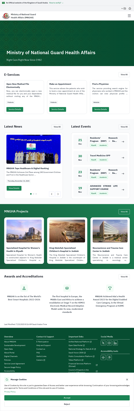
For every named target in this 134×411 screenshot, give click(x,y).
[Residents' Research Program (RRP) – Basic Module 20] (122, 173)
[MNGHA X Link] (103, 342)
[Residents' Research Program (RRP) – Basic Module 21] (122, 141)
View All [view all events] (124, 126)
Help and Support (43, 345)
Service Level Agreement (14, 363)
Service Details (15, 109)
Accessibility (9, 371)
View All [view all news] (57, 126)
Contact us (40, 349)
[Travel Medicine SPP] (122, 157)
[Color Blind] (103, 357)
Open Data (8, 349)
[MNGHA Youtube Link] (109, 342)
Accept (67, 397)
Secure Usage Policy (12, 367)
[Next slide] (58, 194)
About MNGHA (10, 341)
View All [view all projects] (124, 211)
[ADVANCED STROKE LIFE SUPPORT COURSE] (122, 189)
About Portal (9, 352)
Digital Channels (11, 356)
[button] (56, 3)
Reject (67, 404)
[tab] (31, 194)
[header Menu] (129, 15)
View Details (14, 188)
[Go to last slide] (51, 194)
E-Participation (42, 341)
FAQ (38, 352)
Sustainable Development (14, 345)
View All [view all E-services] (124, 74)
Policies (7, 360)
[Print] (130, 8)
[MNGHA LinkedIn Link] (115, 342)
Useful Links (41, 356)
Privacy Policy (10, 391)
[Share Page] (123, 8)
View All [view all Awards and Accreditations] (124, 276)
